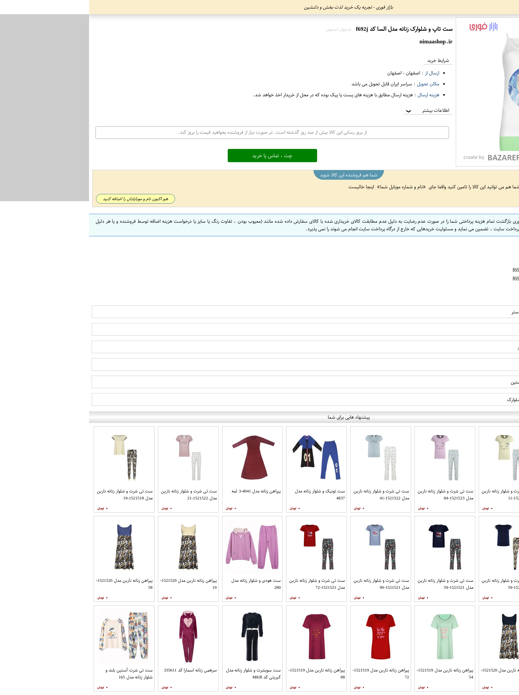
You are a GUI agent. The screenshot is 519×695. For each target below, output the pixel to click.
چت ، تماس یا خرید (183, 156)
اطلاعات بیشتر (337, 110)
